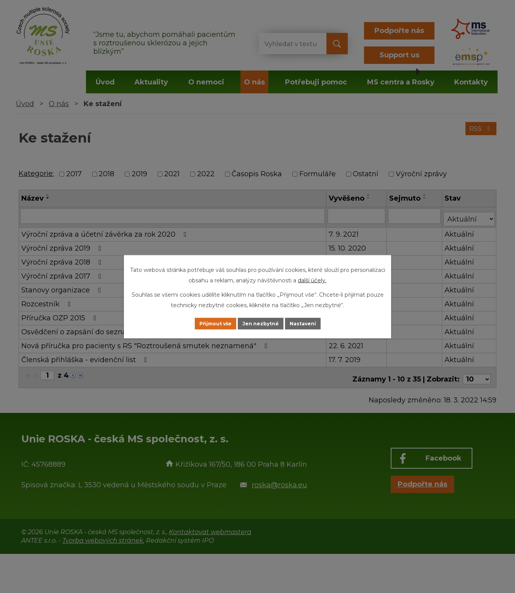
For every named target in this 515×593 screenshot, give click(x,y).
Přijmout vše (205, 323)
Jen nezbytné (261, 323)
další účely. (312, 279)
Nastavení (314, 323)
